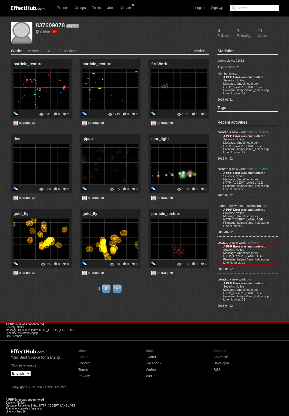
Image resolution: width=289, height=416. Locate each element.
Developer (221, 363)
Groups (80, 8)
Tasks (96, 8)
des (249, 279)
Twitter (151, 357)
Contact (84, 363)
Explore (62, 8)
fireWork (252, 243)
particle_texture (258, 132)
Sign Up (217, 8)
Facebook (153, 363)
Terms (83, 370)
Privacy (84, 376)
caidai (266, 206)
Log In (200, 8)
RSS (217, 370)
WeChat (152, 376)
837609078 (50, 25)
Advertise (220, 357)
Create (126, 8)
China (48, 32)
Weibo (151, 370)
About (83, 357)
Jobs (110, 8)
